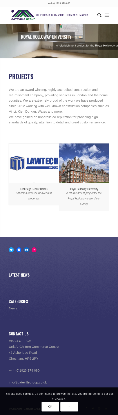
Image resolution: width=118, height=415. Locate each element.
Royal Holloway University (84, 189)
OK (50, 406)
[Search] (97, 15)
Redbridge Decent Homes (34, 189)
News (13, 308)
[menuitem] (97, 15)
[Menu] (107, 15)
